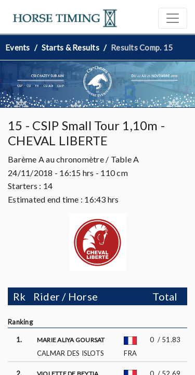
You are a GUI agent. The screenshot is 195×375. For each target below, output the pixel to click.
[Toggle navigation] (172, 18)
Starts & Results (70, 47)
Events (17, 47)
